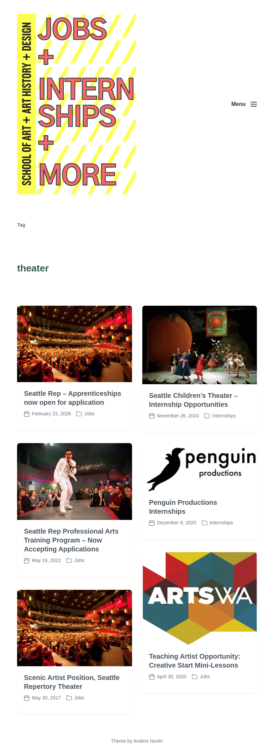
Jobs (89, 434)
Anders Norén (148, 741)
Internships (223, 436)
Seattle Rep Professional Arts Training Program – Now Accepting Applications (71, 561)
